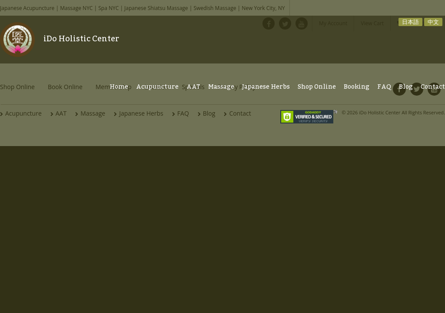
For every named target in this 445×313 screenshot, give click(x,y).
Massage (221, 87)
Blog (406, 87)
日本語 (410, 22)
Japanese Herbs (266, 87)
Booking (356, 87)
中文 (433, 22)
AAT (193, 87)
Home (119, 87)
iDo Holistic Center (81, 39)
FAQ (384, 87)
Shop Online (317, 87)
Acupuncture (157, 87)
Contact (433, 87)
